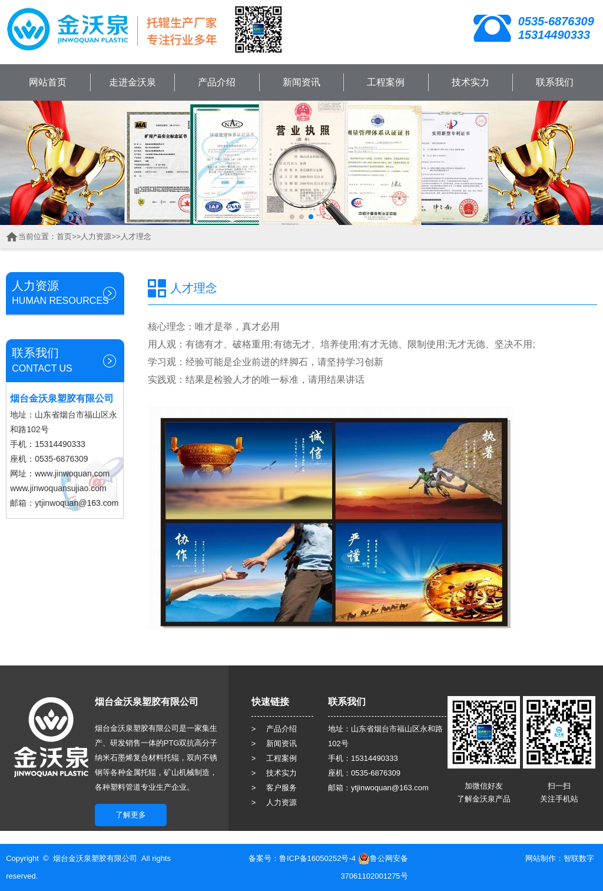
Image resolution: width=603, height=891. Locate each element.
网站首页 (48, 82)
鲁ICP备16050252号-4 (317, 858)
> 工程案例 (274, 758)
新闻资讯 (301, 82)
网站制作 (540, 858)
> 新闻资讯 (274, 743)
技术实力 (470, 82)
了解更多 (130, 814)
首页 (64, 236)
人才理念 (136, 236)
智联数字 (579, 858)
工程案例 (386, 82)
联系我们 (555, 82)
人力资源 (96, 236)
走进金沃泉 (132, 82)
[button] (292, 216)
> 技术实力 (274, 773)
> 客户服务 (274, 787)
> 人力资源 (274, 802)
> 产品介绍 (274, 728)
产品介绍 (217, 82)
